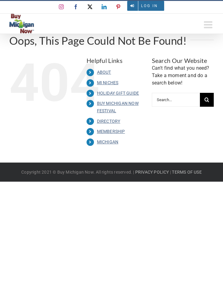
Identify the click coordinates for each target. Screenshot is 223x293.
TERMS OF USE (186, 172)
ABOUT (104, 72)
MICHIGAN (108, 141)
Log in (149, 6)
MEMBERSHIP (111, 131)
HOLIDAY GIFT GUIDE (118, 93)
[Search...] (176, 100)
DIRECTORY (108, 121)
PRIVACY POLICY (152, 172)
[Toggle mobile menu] (209, 25)
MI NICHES (108, 82)
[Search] (207, 100)
